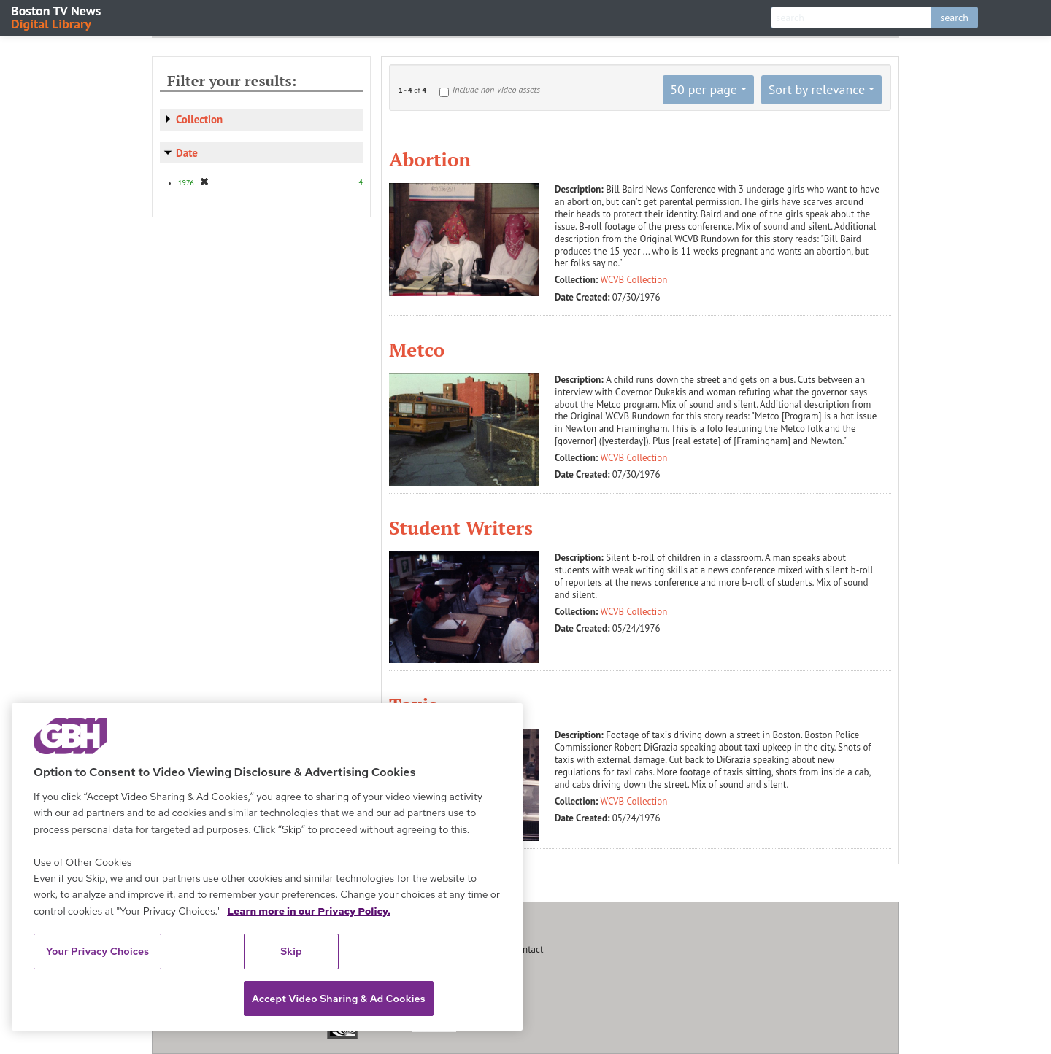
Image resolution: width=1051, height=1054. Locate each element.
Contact (527, 949)
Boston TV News (57, 16)
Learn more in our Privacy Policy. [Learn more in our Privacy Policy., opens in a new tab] (308, 911)
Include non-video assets (496, 89)
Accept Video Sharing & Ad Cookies (339, 998)
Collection (199, 119)
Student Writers (461, 527)
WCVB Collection (634, 280)
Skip (291, 951)
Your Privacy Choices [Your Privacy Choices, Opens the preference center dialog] (98, 951)
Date (187, 153)
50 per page (703, 89)
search (954, 17)
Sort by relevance (817, 89)
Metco (416, 349)
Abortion (430, 159)
